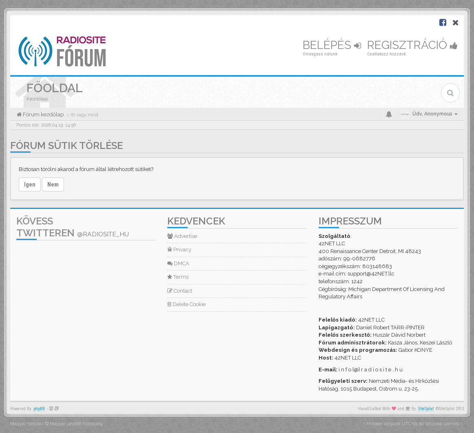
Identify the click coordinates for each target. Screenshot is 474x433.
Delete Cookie (186, 304)
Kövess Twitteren (72, 227)
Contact (179, 291)
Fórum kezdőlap (43, 114)
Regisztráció (412, 45)
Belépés (332, 45)
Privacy (179, 249)
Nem (53, 184)
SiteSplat (426, 408)
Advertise (182, 236)
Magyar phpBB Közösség (76, 423)
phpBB (39, 408)
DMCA (178, 263)
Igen (29, 184)
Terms (177, 277)
